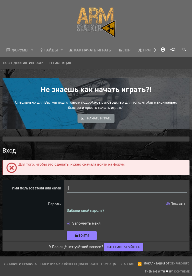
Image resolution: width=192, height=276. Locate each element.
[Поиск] (185, 50)
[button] (32, 50)
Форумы (20, 50)
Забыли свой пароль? (85, 210)
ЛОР (124, 50)
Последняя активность (23, 63)
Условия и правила (20, 264)
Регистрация (60, 63)
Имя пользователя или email (36, 188)
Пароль (54, 204)
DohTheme (182, 271)
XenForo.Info (180, 263)
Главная (127, 264)
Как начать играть (90, 50)
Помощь (108, 264)
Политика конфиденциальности (69, 264)
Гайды (49, 50)
